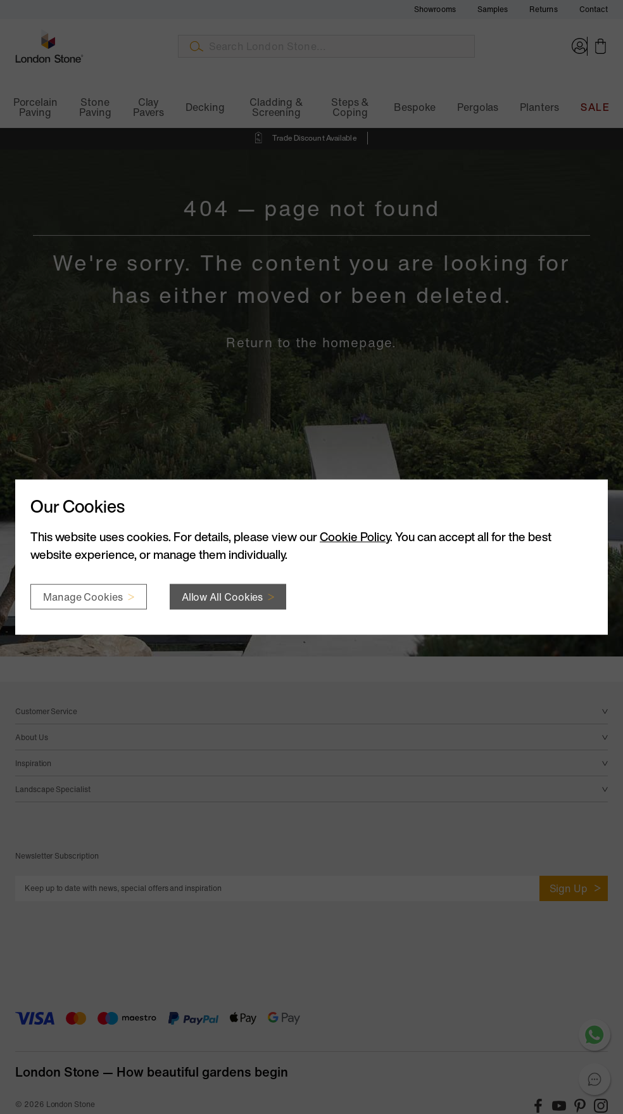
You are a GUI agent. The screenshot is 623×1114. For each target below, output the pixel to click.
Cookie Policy (355, 536)
